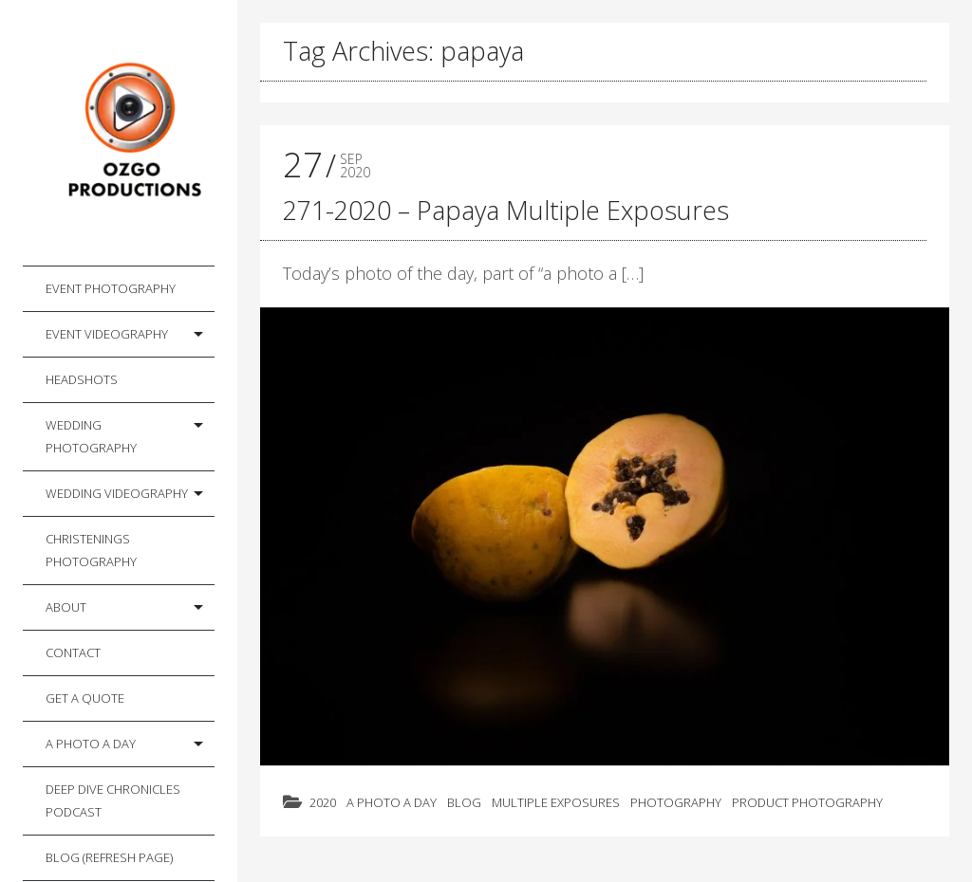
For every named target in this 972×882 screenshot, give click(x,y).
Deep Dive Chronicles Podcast (113, 800)
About (66, 607)
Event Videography (107, 333)
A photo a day (91, 743)
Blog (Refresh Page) (109, 857)
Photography (675, 802)
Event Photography (111, 288)
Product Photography (807, 802)
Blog (464, 802)
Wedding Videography (117, 493)
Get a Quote (85, 698)
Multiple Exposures (556, 802)
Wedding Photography (91, 436)
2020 (322, 802)
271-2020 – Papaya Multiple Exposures (506, 210)
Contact (73, 652)
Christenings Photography (91, 550)
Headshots (82, 379)
